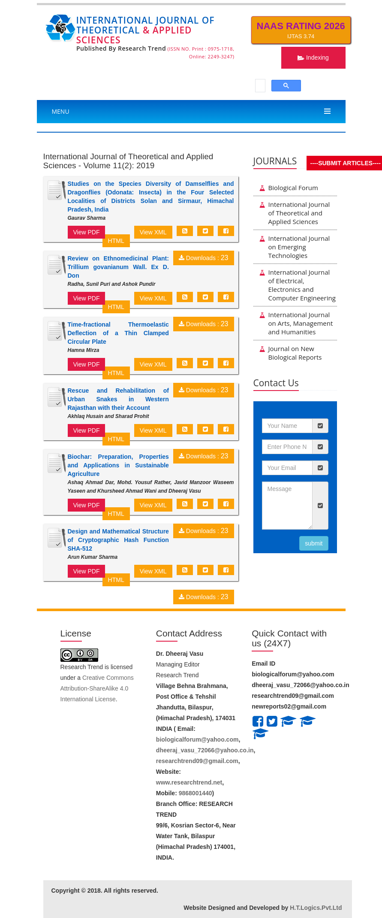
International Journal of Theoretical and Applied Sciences (294, 213)
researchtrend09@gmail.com (197, 760)
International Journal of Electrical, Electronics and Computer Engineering (297, 285)
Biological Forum (288, 187)
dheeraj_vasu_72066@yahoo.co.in (205, 750)
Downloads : (204, 257)
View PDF (86, 232)
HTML (116, 240)
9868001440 (195, 793)
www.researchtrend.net (189, 782)
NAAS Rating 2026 (301, 26)
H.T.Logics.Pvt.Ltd (316, 907)
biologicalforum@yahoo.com (197, 739)
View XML (153, 232)
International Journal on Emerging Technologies (294, 247)
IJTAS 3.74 (301, 30)
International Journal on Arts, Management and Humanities (296, 323)
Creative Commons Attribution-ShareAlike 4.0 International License (97, 688)
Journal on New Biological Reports (290, 352)
